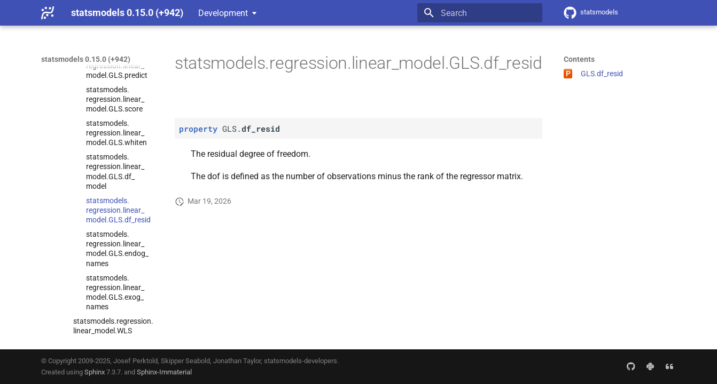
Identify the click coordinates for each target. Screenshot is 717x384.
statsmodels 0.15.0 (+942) (85, 59)
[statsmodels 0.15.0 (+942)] (47, 12)
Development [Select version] (223, 13)
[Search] (479, 12)
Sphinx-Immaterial (164, 372)
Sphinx (94, 372)
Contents (579, 59)
